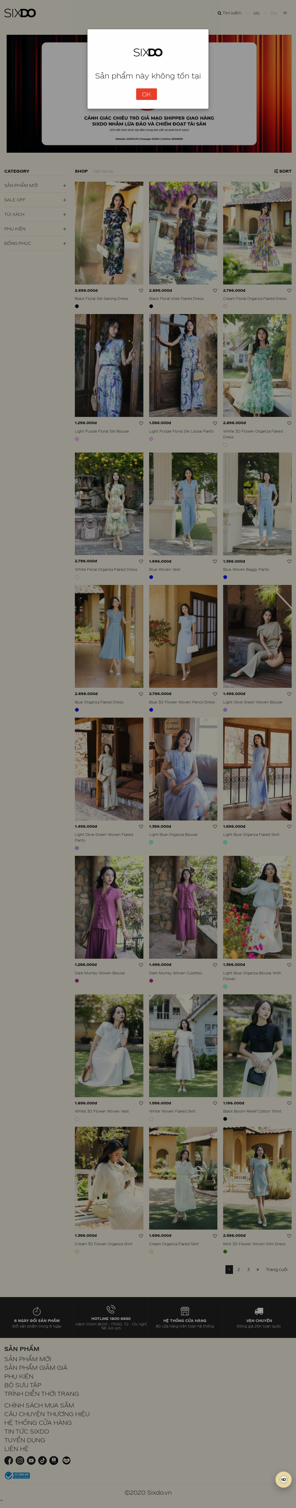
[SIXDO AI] (283, 1479)
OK (146, 94)
